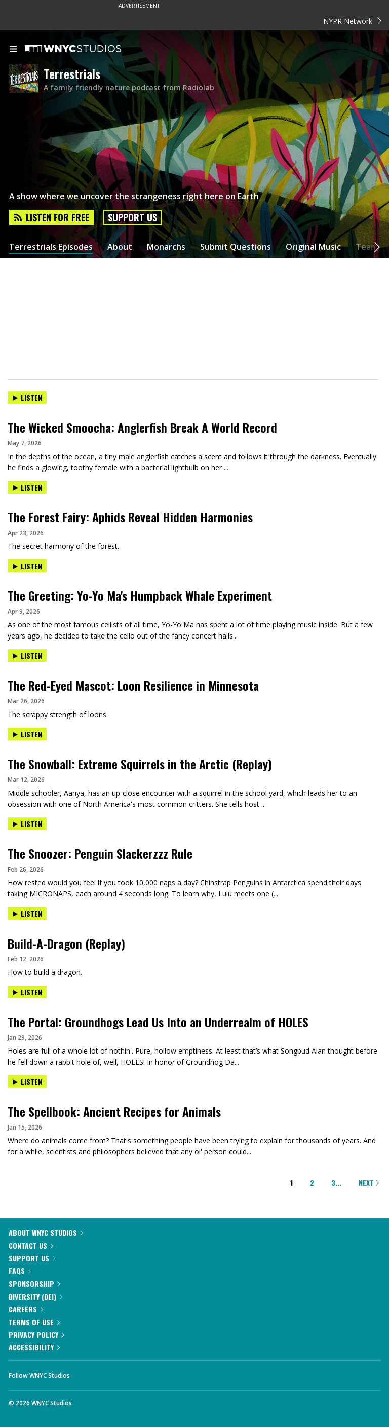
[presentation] (194, 406)
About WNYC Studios (46, 1232)
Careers (26, 1309)
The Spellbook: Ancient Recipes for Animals (114, 1111)
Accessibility (34, 1347)
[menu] (13, 49)
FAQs (20, 1270)
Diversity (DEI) (35, 1296)
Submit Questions (235, 247)
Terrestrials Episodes (51, 247)
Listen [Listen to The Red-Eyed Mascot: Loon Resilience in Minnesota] (27, 655)
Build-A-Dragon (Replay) (66, 943)
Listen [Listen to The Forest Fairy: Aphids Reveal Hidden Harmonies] (27, 487)
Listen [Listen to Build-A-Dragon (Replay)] (27, 913)
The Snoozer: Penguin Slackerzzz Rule (100, 853)
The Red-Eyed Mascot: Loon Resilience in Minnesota (133, 685)
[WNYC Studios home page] (85, 49)
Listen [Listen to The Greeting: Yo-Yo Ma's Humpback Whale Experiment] (27, 565)
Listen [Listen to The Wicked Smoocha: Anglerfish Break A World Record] (27, 397)
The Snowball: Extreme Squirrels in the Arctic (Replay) (140, 764)
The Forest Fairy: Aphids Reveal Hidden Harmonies (130, 517)
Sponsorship (34, 1283)
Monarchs (166, 247)
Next (369, 1182)
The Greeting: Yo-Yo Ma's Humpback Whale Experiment (140, 595)
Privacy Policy (36, 1334)
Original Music (313, 247)
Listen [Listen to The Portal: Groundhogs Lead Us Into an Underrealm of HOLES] (27, 992)
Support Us (132, 217)
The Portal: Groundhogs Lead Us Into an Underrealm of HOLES (158, 1021)
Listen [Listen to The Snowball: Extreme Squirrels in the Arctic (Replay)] (27, 734)
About (119, 247)
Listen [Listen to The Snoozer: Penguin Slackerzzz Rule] (27, 823)
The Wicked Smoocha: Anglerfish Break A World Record (142, 427)
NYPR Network (352, 21)
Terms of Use (34, 1322)
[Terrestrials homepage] (26, 79)
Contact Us (31, 1245)
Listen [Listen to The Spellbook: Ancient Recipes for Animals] (27, 1081)
